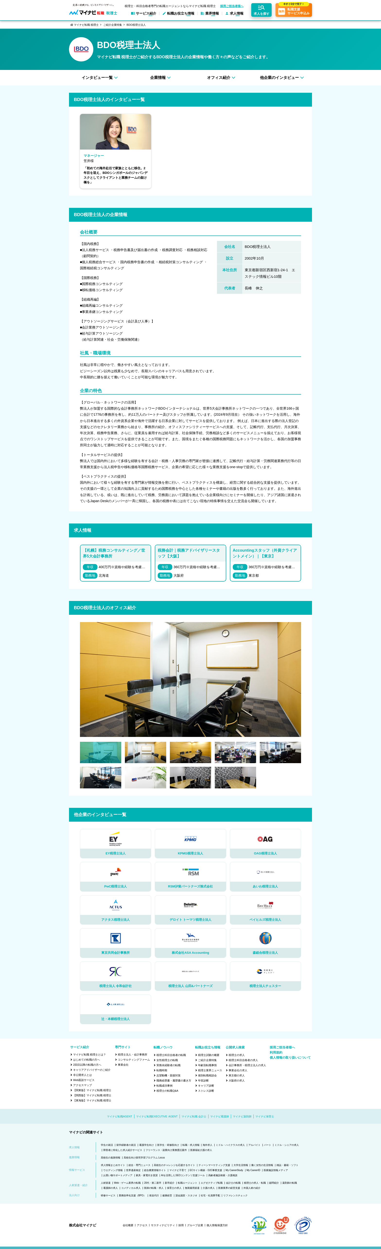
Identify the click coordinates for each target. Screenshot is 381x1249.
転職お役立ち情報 (207, 1047)
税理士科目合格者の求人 (243, 1060)
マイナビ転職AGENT (119, 1116)
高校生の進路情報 (110, 1157)
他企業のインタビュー (279, 78)
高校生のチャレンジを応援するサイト (174, 1165)
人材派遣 (106, 1182)
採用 (181, 1225)
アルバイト (254, 1145)
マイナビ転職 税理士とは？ (89, 1054)
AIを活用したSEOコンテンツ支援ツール (183, 1175)
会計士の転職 (233, 1182)
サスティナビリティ (163, 1225)
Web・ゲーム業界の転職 (127, 1182)
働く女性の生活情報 (262, 1165)
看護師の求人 (110, 1188)
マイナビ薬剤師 (242, 1116)
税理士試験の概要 (208, 1055)
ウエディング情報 (113, 1170)
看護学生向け (146, 1145)
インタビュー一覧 (97, 78)
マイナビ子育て (177, 1170)
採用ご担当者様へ (231, 6)
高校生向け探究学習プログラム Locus (144, 1157)
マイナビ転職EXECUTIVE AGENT (157, 1116)
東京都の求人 (237, 1075)
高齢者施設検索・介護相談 (222, 1175)
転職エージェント (187, 1182)
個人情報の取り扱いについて (290, 1057)
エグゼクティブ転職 (212, 1182)
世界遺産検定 (133, 1170)
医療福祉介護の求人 (201, 1150)
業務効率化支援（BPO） (132, 1195)
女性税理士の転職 (167, 1060)
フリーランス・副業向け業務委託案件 (166, 1150)
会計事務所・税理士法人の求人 (247, 1065)
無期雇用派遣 (192, 1188)
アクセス (142, 1225)
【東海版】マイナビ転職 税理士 (92, 1100)
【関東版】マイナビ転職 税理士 (92, 1090)
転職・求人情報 (190, 1145)
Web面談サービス (84, 1080)
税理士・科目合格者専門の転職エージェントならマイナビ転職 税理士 (170, 6)
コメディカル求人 (131, 1188)
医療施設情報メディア (276, 1170)
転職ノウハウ (163, 1047)
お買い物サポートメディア (117, 1175)
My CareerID (253, 1170)
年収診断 (203, 1080)
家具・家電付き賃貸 (147, 1175)
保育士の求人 (174, 1188)
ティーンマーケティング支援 (214, 1165)
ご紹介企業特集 (112, 24)
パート (267, 1145)
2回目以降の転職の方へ (87, 1064)
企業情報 (158, 78)
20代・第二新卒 (152, 1182)
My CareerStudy (234, 1170)
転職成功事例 (164, 1085)
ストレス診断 (206, 1090)
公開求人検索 (235, 1047)
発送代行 (154, 1195)
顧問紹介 (274, 1182)
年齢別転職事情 (207, 1065)
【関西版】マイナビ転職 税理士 (92, 1095)
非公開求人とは (82, 1074)
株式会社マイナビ (82, 1225)
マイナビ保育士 (264, 1116)
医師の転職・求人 (154, 1188)
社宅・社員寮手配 (210, 1195)
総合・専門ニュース (139, 1165)
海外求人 (207, 1145)
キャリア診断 (206, 1085)
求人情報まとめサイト (113, 1165)
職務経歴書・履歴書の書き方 (173, 1080)
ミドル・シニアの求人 (287, 1145)
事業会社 (123, 1064)
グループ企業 (195, 1225)
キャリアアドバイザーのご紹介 (92, 1069)
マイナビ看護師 (219, 1116)
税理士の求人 (237, 1055)
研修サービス (108, 1195)
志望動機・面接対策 (168, 1075)
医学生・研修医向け (168, 1145)
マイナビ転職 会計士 (194, 1116)
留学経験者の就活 (126, 1145)
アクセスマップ (82, 1085)
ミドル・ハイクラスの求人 (230, 1145)
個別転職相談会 (207, 1075)
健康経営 (167, 1195)
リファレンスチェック (235, 1195)
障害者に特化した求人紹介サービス (122, 1150)
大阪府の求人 (237, 1080)
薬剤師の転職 (289, 1182)
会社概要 (128, 1225)
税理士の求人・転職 (255, 1182)
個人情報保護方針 (217, 1225)
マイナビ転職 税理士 (86, 24)
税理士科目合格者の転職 (171, 1055)
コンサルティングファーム (134, 1059)
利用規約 (276, 1052)
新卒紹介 (169, 1182)
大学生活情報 (241, 1165)
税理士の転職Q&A (167, 1090)
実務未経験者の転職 (168, 1065)
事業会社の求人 (238, 1070)
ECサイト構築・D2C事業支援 (206, 1170)
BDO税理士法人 (136, 24)
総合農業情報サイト (155, 1170)
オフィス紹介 (218, 78)
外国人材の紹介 (251, 1188)
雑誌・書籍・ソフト (287, 1165)
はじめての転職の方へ (86, 1059)
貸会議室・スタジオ (186, 1195)
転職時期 (161, 1070)
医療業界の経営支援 (229, 1188)
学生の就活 (107, 1145)
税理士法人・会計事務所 (132, 1054)
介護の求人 (209, 1188)
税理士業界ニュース (210, 1070)
